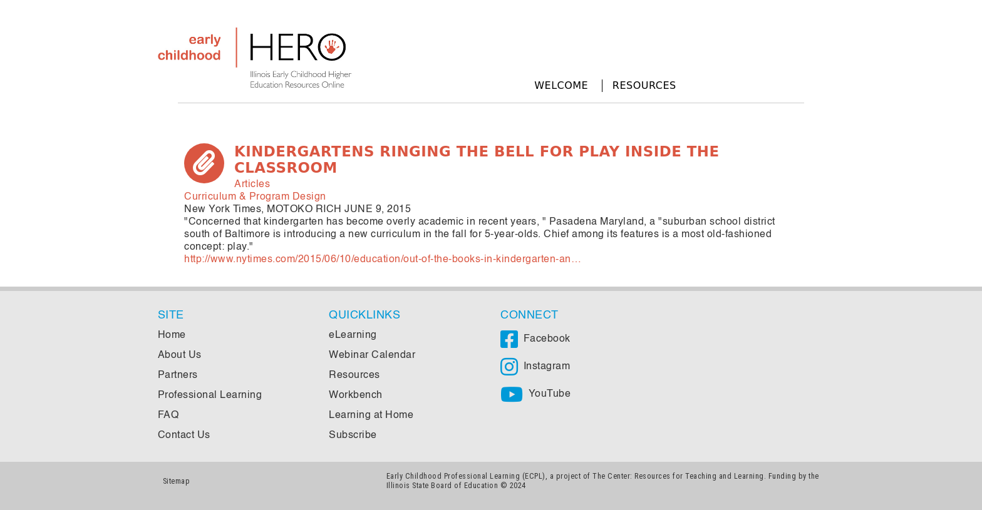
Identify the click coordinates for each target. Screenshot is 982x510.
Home (172, 335)
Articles (252, 185)
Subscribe (353, 436)
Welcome (561, 85)
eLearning (353, 335)
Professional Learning (210, 395)
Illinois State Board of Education (442, 485)
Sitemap (176, 481)
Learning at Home (371, 416)
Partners (178, 375)
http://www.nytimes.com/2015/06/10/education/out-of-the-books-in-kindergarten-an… (382, 260)
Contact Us (184, 436)
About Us (180, 355)
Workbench (356, 395)
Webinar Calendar (372, 355)
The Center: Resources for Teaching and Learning (678, 476)
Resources (644, 85)
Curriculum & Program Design (255, 197)
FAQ (168, 416)
